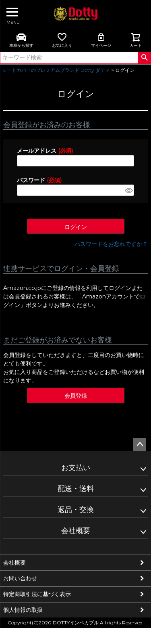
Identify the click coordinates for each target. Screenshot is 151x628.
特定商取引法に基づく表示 (37, 594)
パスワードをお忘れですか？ (111, 244)
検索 (144, 57)
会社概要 (75, 530)
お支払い (75, 467)
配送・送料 (76, 488)
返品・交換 (76, 509)
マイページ (101, 40)
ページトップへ (139, 444)
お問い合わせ (20, 578)
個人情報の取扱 (23, 609)
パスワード (39, 180)
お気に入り (62, 40)
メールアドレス (45, 150)
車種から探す (21, 40)
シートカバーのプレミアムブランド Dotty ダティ (56, 70)
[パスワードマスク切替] (128, 190)
